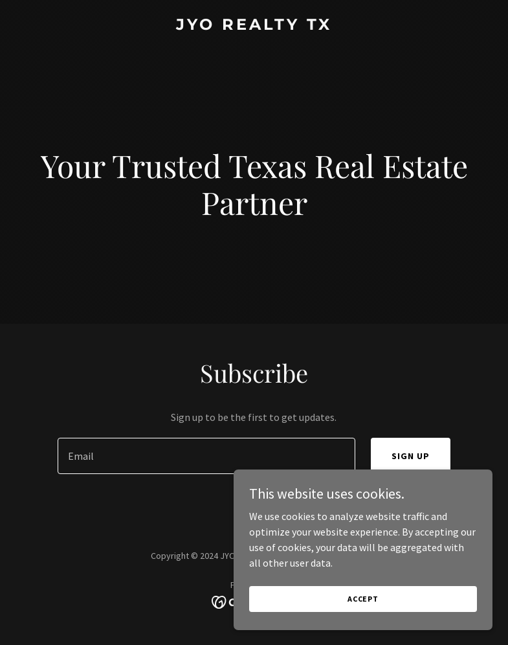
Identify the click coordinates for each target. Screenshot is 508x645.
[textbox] (206, 456)
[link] (254, 25)
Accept (363, 599)
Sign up (411, 456)
